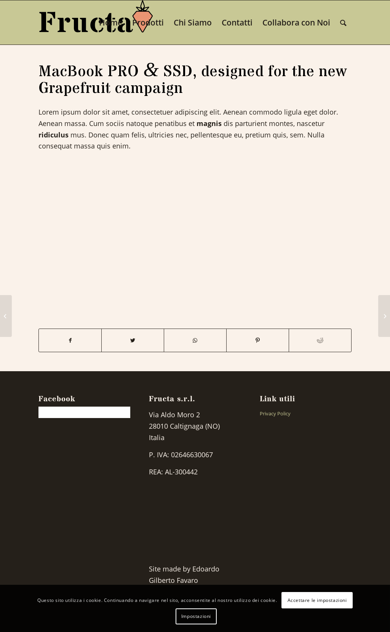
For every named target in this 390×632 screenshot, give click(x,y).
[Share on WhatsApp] (195, 340)
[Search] (343, 22)
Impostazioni (196, 616)
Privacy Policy (275, 413)
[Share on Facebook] (70, 340)
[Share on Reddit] (320, 340)
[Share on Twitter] (133, 340)
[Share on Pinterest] (258, 340)
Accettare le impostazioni (317, 600)
